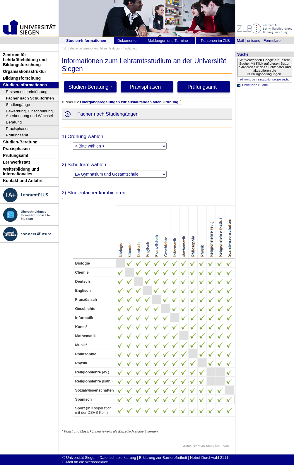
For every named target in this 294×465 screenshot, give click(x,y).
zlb (65, 48)
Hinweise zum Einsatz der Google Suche (264, 79)
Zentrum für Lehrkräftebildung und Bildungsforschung (25, 59)
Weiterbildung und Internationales (21, 171)
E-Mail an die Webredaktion (85, 462)
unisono (253, 40)
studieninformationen (84, 48)
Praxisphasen (18, 128)
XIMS (210, 446)
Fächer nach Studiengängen (108, 114)
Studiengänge (18, 104)
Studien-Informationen (25, 85)
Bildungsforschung (22, 78)
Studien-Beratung (20, 142)
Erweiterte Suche (255, 85)
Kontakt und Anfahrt (23, 180)
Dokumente (126, 40)
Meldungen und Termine (168, 40)
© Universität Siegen (79, 457)
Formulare (272, 40)
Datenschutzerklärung (118, 457)
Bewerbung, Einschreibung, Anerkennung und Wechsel (30, 113)
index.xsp (130, 48)
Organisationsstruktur (24, 71)
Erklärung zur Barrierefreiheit (163, 457)
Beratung (14, 122)
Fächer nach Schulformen (30, 98)
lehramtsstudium (111, 48)
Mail (240, 40)
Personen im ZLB (215, 40)
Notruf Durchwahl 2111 (209, 457)
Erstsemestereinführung (26, 92)
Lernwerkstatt (16, 162)
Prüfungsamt (17, 135)
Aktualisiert (191, 446)
